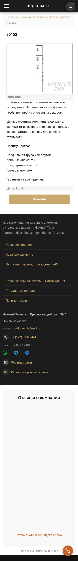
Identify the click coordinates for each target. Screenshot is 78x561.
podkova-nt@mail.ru (27, 328)
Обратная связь (22, 362)
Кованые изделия (19, 245)
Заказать (39, 199)
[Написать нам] (70, 6)
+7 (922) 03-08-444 (23, 337)
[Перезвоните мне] (68, 551)
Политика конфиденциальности (39, 550)
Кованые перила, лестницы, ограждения (35, 281)
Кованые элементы (33, 17)
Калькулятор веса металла (25, 372)
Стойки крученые (59, 17)
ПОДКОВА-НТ (39, 6)
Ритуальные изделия (21, 291)
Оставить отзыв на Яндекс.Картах (39, 535)
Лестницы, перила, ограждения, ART (32, 264)
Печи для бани (16, 300)
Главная (12, 17)
